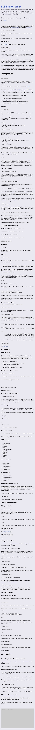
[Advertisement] (17, 718)
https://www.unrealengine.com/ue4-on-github (22, 89)
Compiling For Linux (15, 27)
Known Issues (5, 346)
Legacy (5, 20)
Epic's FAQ (6, 44)
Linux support (28, 27)
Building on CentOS (6, 531)
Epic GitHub (28, 86)
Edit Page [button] (18, 18)
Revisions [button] (26, 18)
